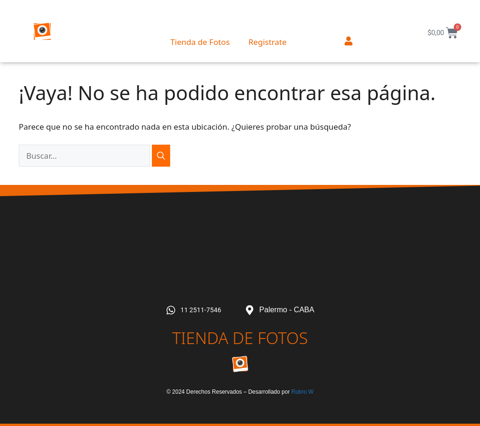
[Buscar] (161, 156)
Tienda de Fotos (200, 42)
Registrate (267, 42)
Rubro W (302, 392)
